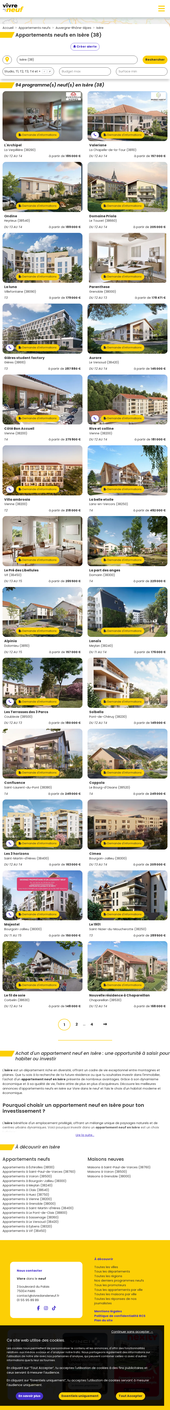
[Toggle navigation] (161, 8)
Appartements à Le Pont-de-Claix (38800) (35, 1213)
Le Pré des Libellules (21, 570)
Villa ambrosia (17, 499)
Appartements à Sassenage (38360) (31, 1217)
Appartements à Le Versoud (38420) (31, 1222)
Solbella (96, 712)
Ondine (10, 216)
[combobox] (28, 71)
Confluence (14, 782)
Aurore (95, 357)
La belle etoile (101, 499)
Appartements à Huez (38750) (26, 1195)
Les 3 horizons (16, 853)
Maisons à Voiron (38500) (107, 1172)
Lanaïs (95, 641)
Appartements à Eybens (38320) (27, 1226)
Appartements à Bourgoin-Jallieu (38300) (34, 1181)
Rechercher (155, 59)
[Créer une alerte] (85, 47)
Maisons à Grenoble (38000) (109, 1176)
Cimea (95, 853)
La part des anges (104, 570)
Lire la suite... (85, 1135)
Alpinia (10, 641)
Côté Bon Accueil (19, 428)
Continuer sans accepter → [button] (132, 1332)
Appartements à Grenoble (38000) (29, 1204)
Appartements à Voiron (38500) (27, 1176)
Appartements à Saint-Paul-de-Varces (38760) (39, 1172)
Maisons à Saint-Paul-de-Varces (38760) (119, 1167)
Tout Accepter (130, 1396)
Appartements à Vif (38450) (24, 1231)
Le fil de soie (14, 995)
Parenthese (99, 286)
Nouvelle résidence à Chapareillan (119, 995)
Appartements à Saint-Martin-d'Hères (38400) (38, 1208)
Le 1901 (95, 924)
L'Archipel (13, 145)
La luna (10, 286)
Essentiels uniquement (79, 1396)
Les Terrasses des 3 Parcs (26, 712)
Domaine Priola (102, 216)
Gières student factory (24, 357)
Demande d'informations (38, 135)
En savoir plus (29, 1396)
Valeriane (97, 145)
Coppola (97, 782)
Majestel (12, 924)
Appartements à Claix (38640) (26, 1190)
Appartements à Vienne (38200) (27, 1199)
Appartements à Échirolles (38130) (28, 1167)
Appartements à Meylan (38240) (28, 1185)
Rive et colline (101, 428)
